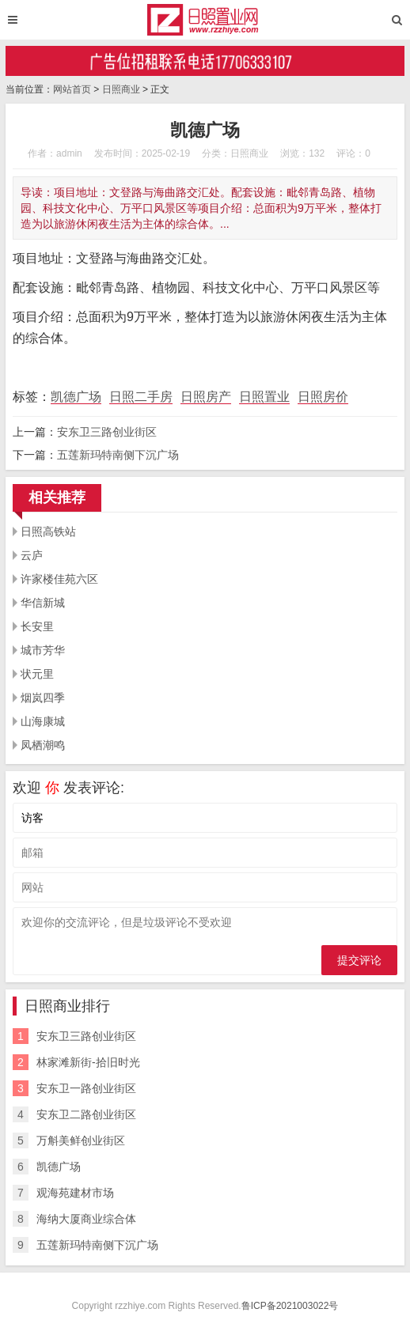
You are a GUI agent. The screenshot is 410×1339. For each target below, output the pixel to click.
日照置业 (264, 396)
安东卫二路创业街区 (86, 1114)
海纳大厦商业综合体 (86, 1218)
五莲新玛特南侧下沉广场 (118, 454)
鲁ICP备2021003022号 (290, 1305)
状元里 (37, 674)
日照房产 (205, 396)
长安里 (37, 626)
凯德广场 (76, 396)
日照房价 (323, 396)
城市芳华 (43, 650)
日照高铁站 (48, 531)
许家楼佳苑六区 (59, 579)
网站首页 (72, 89)
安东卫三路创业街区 (107, 432)
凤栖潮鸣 (43, 745)
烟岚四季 (43, 697)
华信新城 (43, 602)
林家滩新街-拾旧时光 (88, 1062)
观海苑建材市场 (75, 1192)
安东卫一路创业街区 (86, 1088)
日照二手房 (141, 396)
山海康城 (43, 721)
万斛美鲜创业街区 (80, 1140)
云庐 (32, 555)
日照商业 (121, 89)
